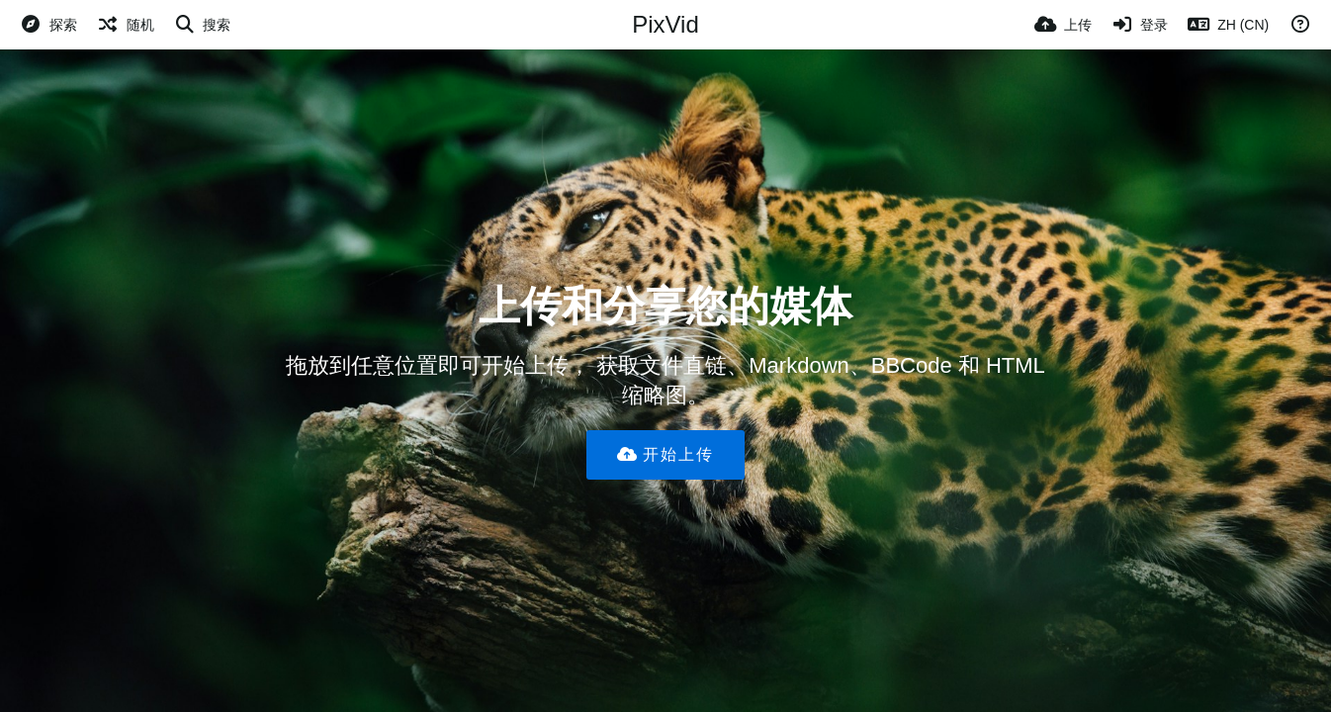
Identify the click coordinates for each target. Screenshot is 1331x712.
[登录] (1140, 24)
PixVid (665, 24)
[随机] (125, 24)
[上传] (1063, 24)
